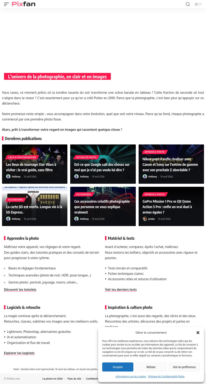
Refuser (151, 367)
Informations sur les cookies (131, 376)
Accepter (118, 367)
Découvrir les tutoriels (21, 289)
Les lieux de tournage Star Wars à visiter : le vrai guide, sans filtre (33, 167)
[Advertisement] (103, 38)
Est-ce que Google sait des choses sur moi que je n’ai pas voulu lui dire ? (101, 164)
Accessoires (15, 199)
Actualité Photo (87, 152)
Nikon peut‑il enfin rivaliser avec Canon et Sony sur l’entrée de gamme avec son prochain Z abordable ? (169, 161)
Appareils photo (155, 147)
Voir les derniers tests (121, 289)
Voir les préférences (184, 367)
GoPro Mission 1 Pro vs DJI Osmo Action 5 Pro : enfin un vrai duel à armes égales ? (170, 206)
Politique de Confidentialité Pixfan (166, 376)
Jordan (151, 218)
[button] (198, 333)
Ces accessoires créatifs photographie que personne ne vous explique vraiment (99, 206)
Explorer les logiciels (20, 353)
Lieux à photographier (22, 157)
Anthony (16, 176)
